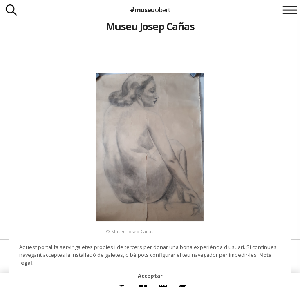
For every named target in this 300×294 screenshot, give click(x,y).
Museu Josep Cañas (150, 26)
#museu (150, 9)
